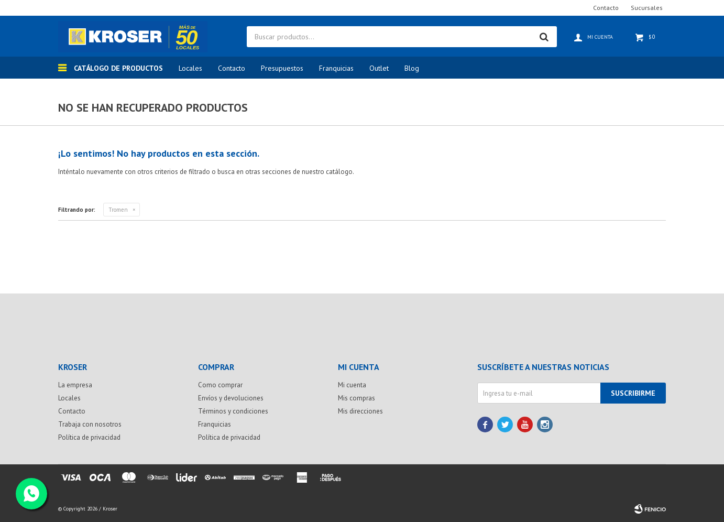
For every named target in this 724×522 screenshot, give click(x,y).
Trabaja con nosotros (90, 424)
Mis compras (356, 398)
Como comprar (220, 384)
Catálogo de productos (118, 68)
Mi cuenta (352, 384)
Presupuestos (282, 68)
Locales (190, 68)
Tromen (118, 209)
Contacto (231, 68)
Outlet (379, 68)
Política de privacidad (89, 437)
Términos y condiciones (233, 411)
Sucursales (647, 8)
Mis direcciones (360, 411)
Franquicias (336, 68)
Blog (411, 68)
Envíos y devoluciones (231, 398)
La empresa (75, 384)
